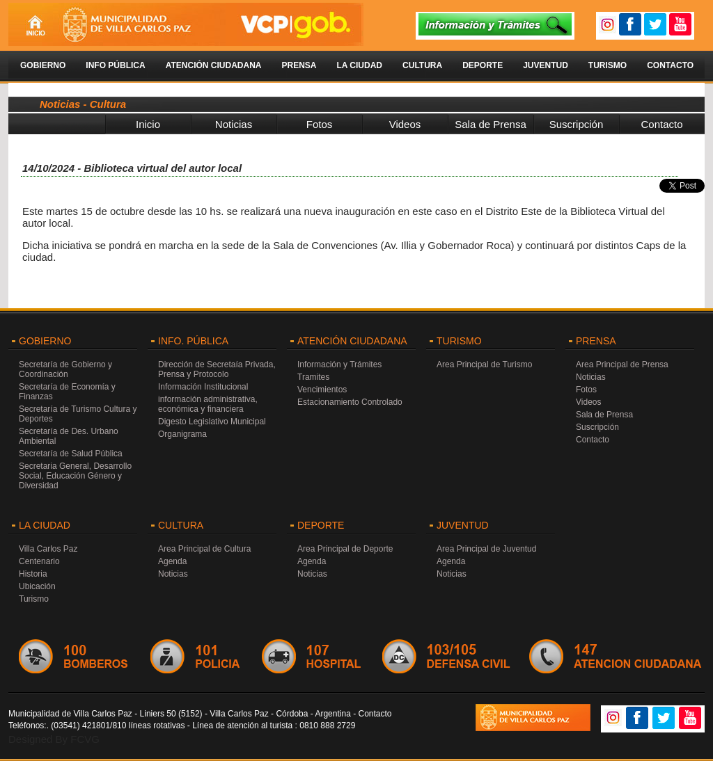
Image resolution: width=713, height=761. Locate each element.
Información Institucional (203, 387)
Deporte (482, 65)
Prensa (298, 65)
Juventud (545, 65)
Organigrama (182, 434)
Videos (405, 124)
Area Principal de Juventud (486, 549)
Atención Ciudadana (214, 65)
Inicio (148, 124)
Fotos (319, 124)
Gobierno (42, 65)
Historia (33, 574)
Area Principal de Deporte (345, 549)
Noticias (233, 124)
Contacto (670, 65)
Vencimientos (322, 389)
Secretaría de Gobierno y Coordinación (65, 369)
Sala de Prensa (490, 124)
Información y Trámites (339, 364)
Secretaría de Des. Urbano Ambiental (68, 436)
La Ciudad (359, 65)
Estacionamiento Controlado (349, 402)
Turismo (607, 65)
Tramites (313, 377)
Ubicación (37, 586)
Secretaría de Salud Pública (71, 453)
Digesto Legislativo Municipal (212, 421)
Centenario (39, 561)
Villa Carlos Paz (48, 549)
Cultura (422, 65)
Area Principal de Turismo (484, 364)
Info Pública (115, 65)
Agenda (172, 561)
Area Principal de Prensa (622, 364)
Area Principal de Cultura (204, 549)
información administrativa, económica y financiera (208, 404)
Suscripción (576, 124)
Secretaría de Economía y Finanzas (67, 391)
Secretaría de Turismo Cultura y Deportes (77, 414)
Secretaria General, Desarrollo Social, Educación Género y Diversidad (75, 475)
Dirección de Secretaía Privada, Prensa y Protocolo (217, 369)
